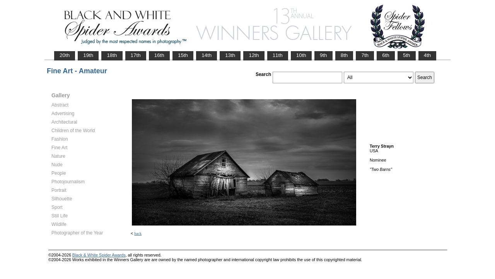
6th (386, 55)
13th (230, 55)
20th (64, 55)
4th (427, 55)
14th (206, 55)
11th (277, 55)
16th (159, 55)
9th (323, 55)
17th (135, 55)
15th (183, 55)
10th (301, 55)
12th (253, 55)
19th (88, 55)
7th (365, 55)
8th (344, 55)
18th (111, 55)
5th (407, 55)
